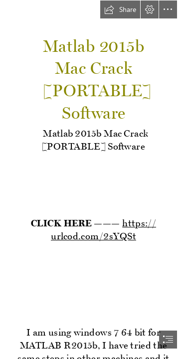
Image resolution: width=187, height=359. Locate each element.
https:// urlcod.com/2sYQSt (103, 227)
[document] (93, 179)
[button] (120, 9)
